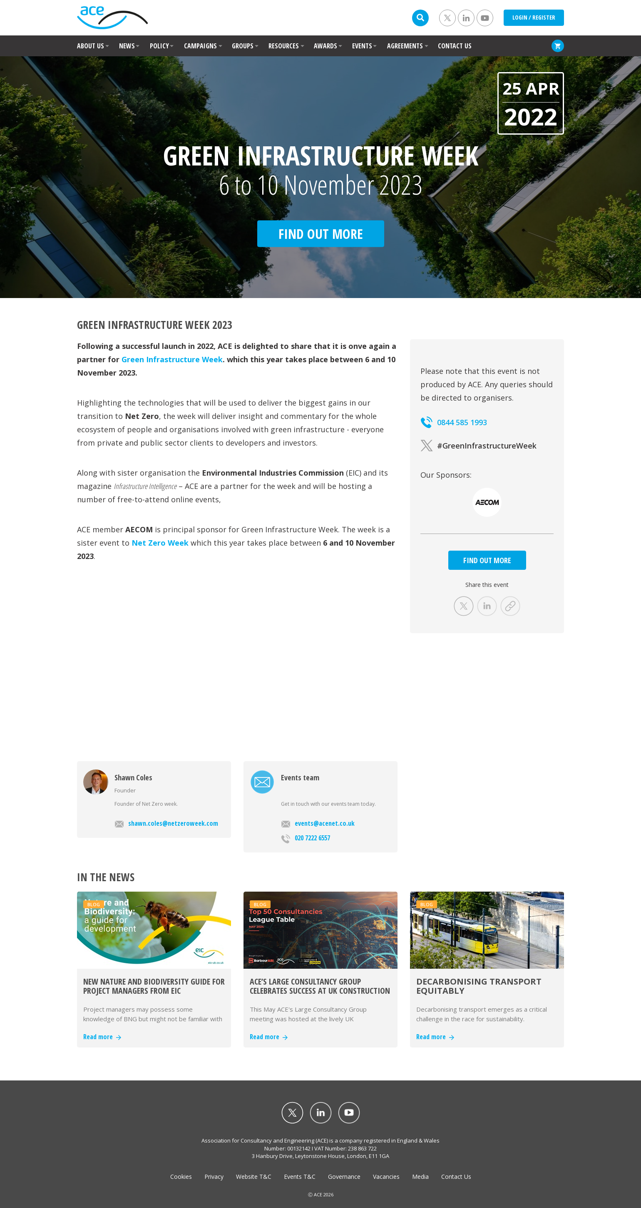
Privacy (214, 1176)
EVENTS (362, 45)
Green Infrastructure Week (172, 359)
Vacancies (386, 1176)
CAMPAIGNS (200, 45)
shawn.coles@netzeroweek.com (166, 823)
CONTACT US (455, 45)
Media (420, 1176)
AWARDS (325, 45)
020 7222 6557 (305, 838)
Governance (344, 1176)
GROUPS (242, 45)
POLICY (159, 45)
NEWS (127, 45)
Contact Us (456, 1176)
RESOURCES (283, 45)
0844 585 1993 (453, 422)
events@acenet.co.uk (318, 823)
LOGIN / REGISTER (533, 17)
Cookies (181, 1176)
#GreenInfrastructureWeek (478, 446)
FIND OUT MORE (487, 560)
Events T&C (300, 1176)
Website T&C (253, 1176)
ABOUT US (90, 45)
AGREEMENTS (405, 45)
